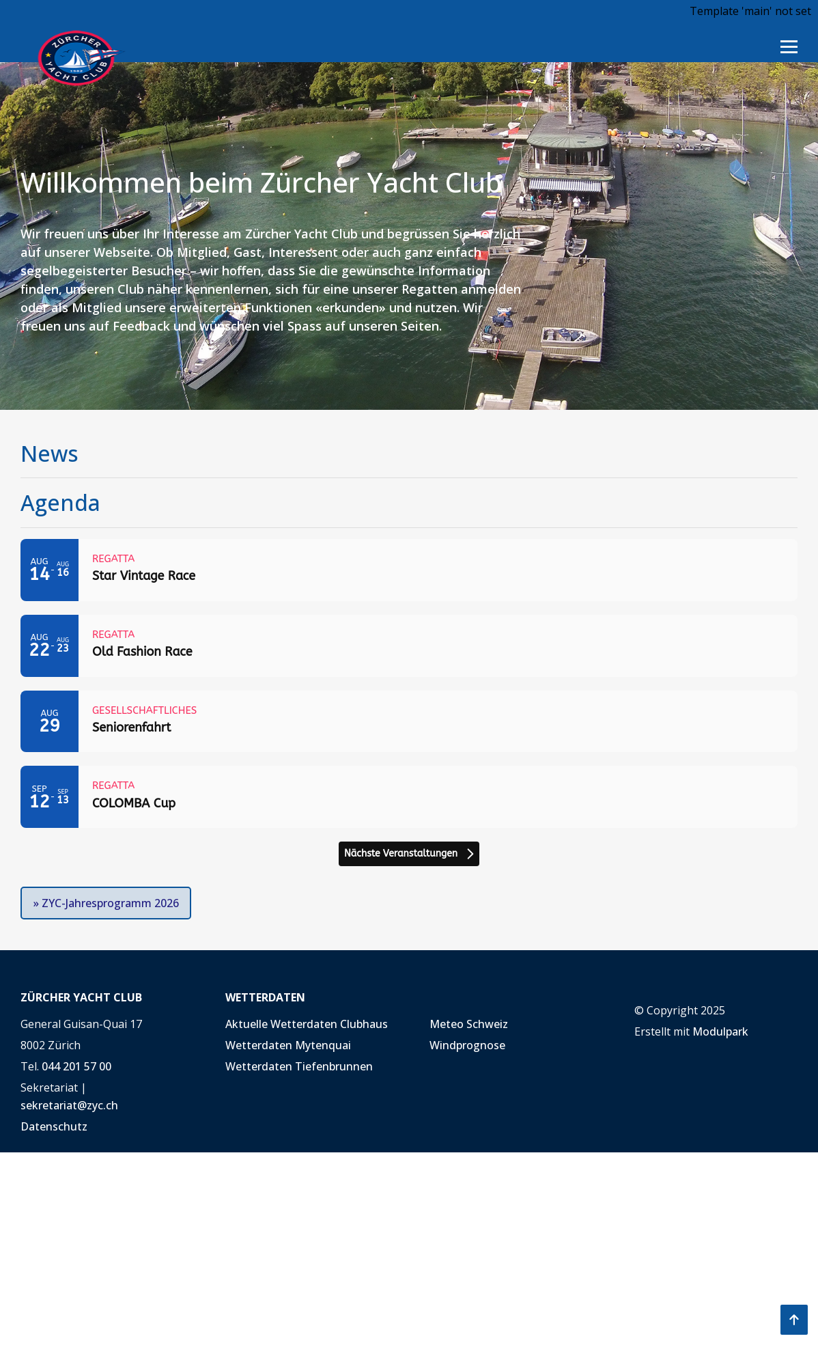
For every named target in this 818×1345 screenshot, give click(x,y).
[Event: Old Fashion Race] (409, 646)
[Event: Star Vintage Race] (409, 570)
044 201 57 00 (76, 1066)
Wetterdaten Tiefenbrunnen (299, 1066)
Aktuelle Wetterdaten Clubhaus (306, 1023)
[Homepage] (74, 56)
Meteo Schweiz (468, 1023)
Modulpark (720, 1031)
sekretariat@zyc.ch (69, 1105)
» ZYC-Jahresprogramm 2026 (106, 903)
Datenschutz (53, 1126)
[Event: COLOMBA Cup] (409, 797)
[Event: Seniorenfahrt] (409, 722)
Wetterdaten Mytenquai (288, 1045)
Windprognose (467, 1045)
